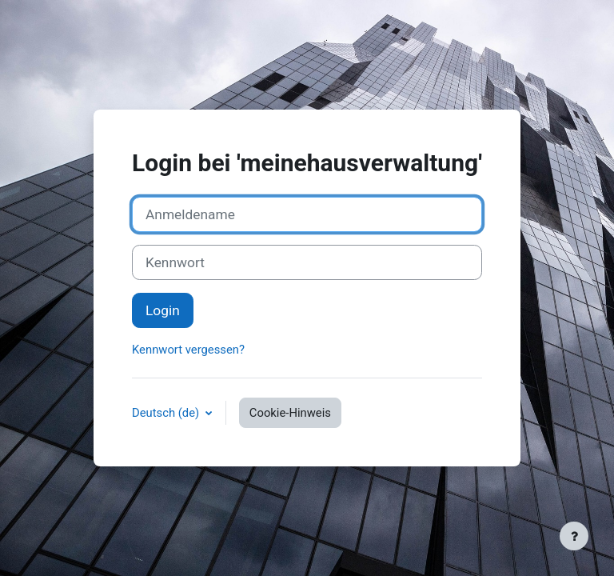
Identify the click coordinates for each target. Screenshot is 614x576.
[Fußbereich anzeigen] (574, 536)
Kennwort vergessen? (188, 349)
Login (163, 310)
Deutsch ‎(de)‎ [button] (167, 413)
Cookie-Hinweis (290, 413)
